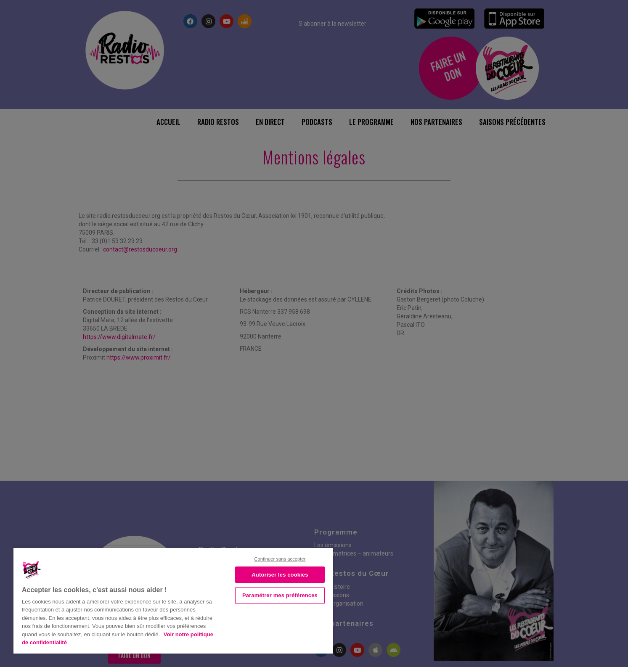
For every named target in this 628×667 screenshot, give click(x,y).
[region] (173, 600)
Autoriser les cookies (280, 575)
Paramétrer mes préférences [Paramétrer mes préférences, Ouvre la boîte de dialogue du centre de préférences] (280, 595)
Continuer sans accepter (279, 558)
